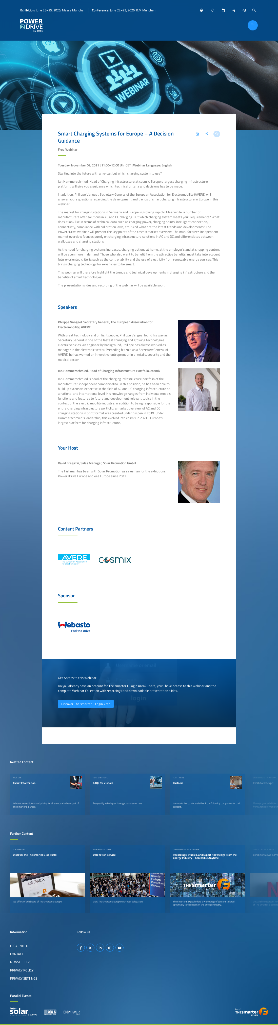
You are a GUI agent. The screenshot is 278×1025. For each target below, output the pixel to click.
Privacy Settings (23, 978)
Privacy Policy (21, 970)
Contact (17, 953)
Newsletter (20, 962)
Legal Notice (20, 945)
